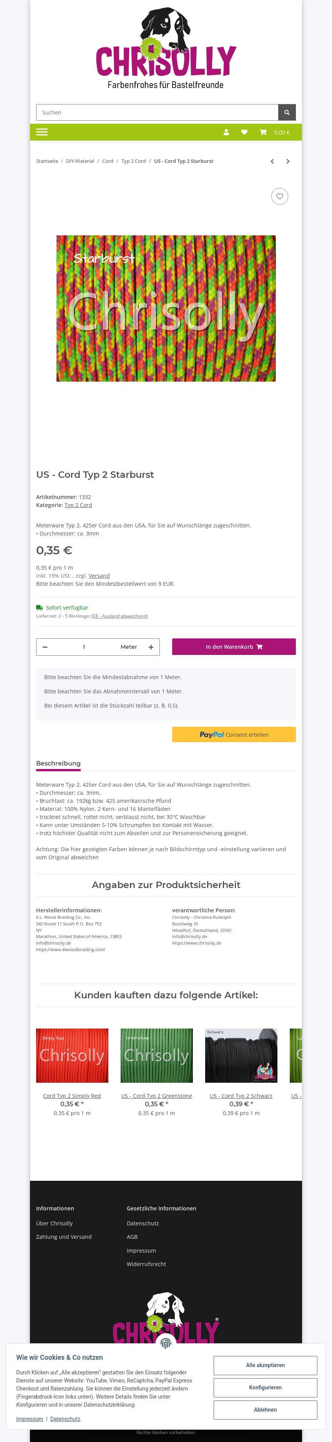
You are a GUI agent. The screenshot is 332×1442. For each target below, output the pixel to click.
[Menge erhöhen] (151, 647)
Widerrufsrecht (146, 1264)
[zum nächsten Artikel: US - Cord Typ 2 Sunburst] (288, 161)
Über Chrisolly (54, 1223)
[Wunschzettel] (244, 132)
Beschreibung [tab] (58, 763)
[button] (226, 132)
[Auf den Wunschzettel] (279, 196)
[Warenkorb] (275, 132)
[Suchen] (157, 112)
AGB (132, 1236)
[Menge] (84, 647)
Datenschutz (143, 1223)
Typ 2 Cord (78, 505)
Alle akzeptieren (262, 1365)
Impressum (141, 1250)
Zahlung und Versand (64, 1236)
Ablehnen (262, 1410)
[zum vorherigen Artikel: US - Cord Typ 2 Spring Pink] (272, 161)
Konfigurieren (262, 1387)
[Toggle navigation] (42, 132)
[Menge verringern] (45, 647)
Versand (99, 575)
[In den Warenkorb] (234, 646)
